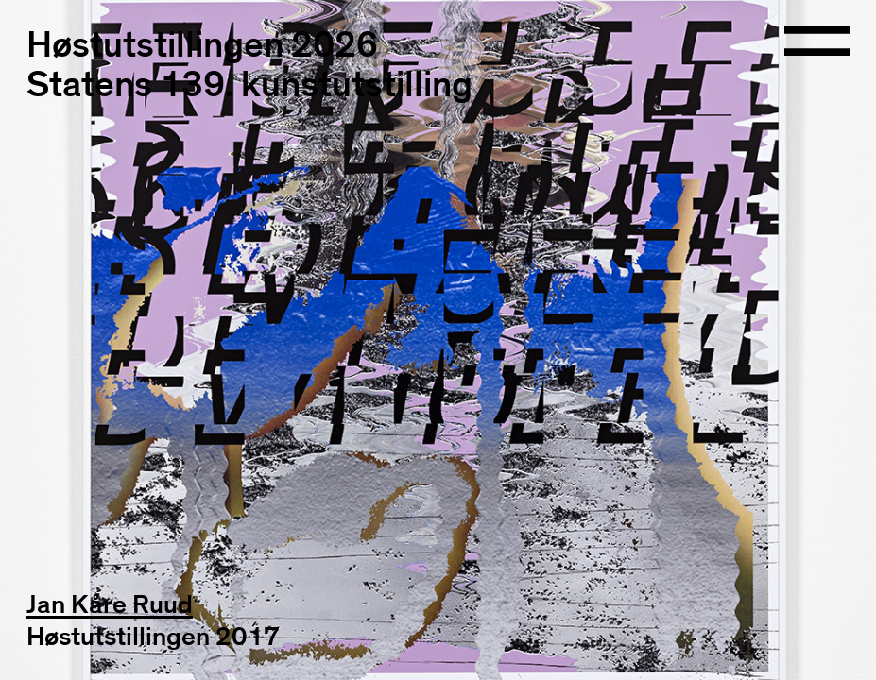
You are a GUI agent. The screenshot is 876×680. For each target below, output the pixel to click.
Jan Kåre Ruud (109, 605)
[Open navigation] (817, 43)
